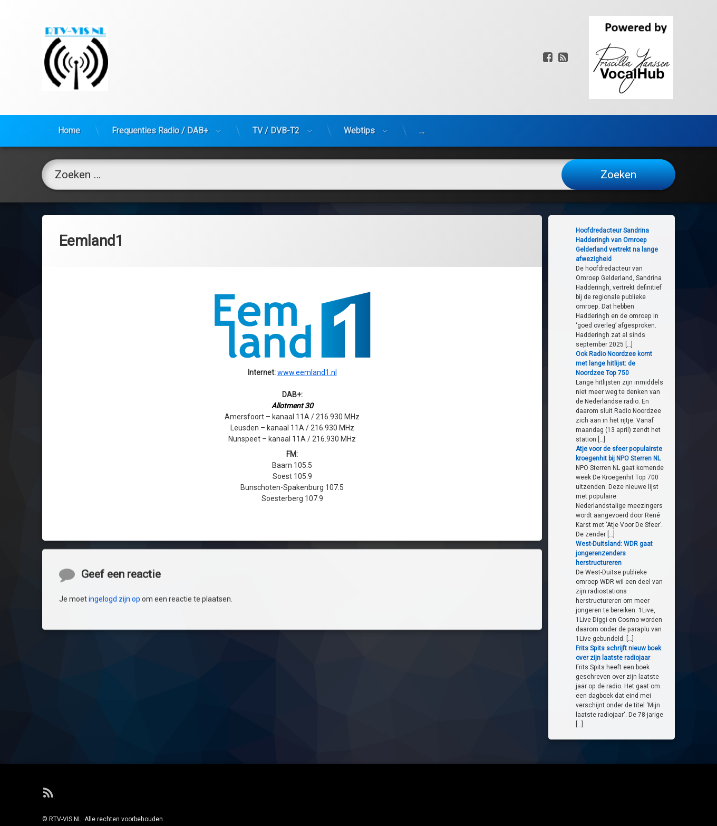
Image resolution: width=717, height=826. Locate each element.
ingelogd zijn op (114, 655)
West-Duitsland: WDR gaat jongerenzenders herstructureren (646, 553)
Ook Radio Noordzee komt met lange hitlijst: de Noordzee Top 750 (646, 363)
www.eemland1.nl (307, 290)
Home (69, 79)
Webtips (359, 79)
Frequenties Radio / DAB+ (160, 79)
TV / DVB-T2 (276, 79)
